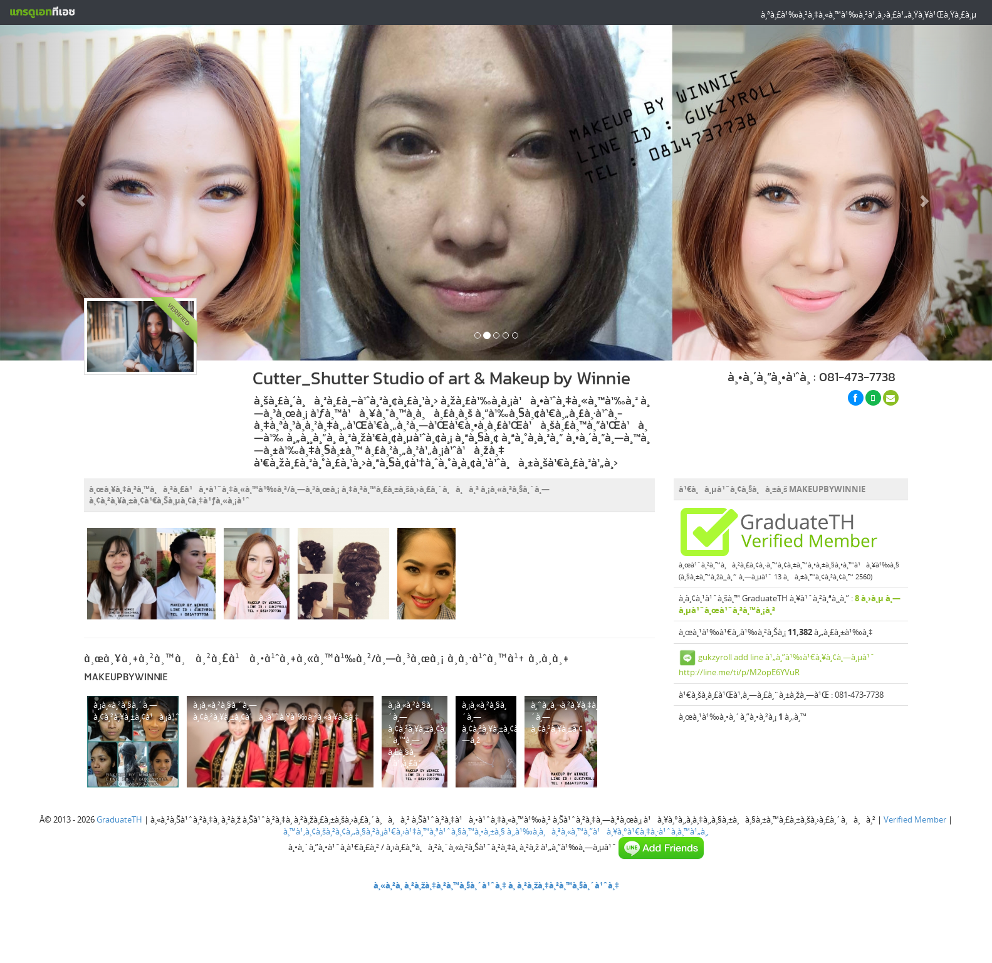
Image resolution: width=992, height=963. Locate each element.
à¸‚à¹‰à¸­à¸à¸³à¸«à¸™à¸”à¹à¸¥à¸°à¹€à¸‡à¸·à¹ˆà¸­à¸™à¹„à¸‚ (608, 831)
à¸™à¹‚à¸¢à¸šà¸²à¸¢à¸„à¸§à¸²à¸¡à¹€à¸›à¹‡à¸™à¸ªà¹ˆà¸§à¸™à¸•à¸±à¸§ (394, 831)
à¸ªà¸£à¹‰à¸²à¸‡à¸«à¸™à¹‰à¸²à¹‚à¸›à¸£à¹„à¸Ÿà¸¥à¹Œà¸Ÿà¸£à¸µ (868, 14)
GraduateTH (119, 819)
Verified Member (915, 819)
